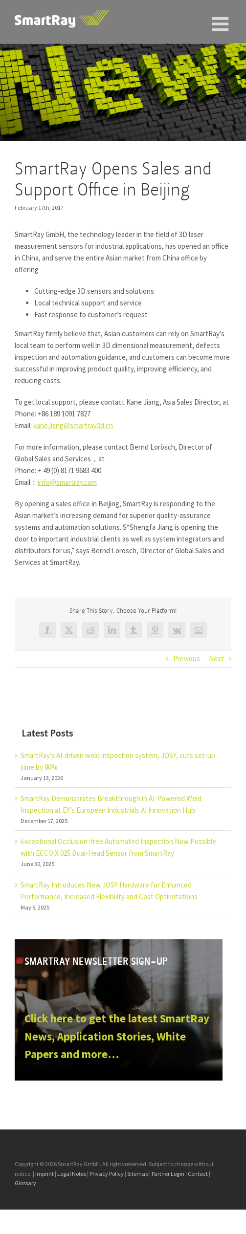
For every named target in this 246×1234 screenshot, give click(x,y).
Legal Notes (71, 1173)
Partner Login (168, 1173)
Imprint (44, 1173)
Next (216, 658)
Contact (198, 1173)
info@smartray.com (67, 482)
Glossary (25, 1183)
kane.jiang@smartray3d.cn (73, 425)
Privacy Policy (106, 1173)
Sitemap (137, 1173)
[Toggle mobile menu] (221, 19)
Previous (186, 658)
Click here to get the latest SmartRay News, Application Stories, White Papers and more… (116, 1036)
